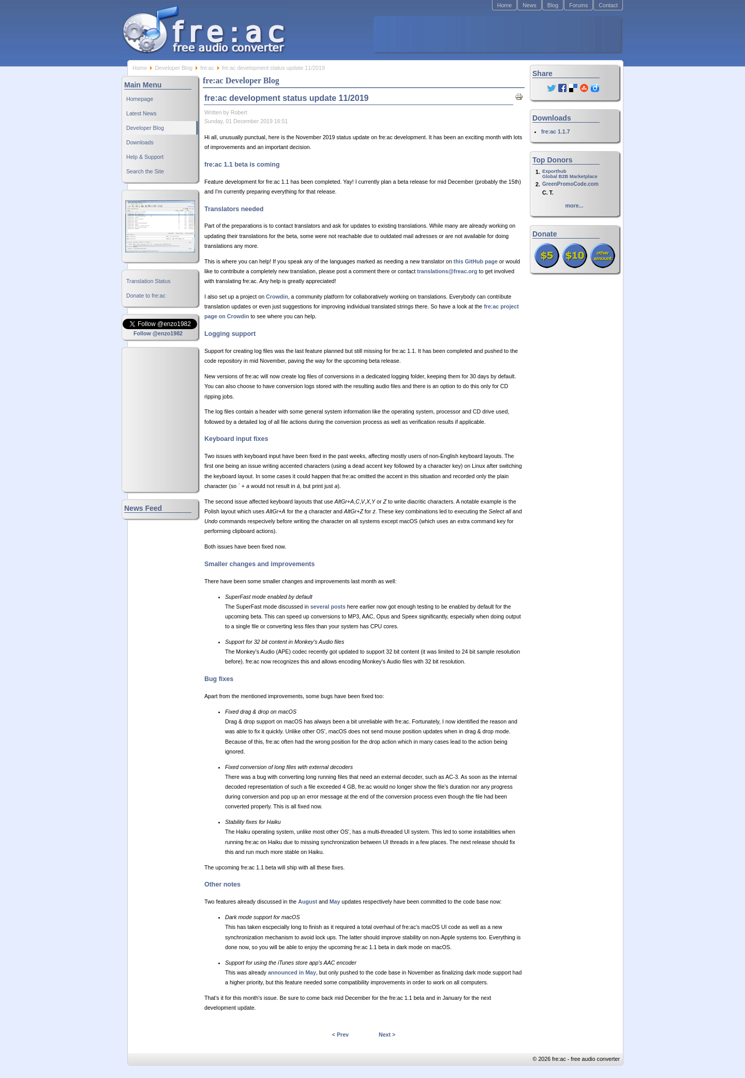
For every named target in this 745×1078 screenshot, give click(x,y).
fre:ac (207, 68)
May (335, 901)
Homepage (139, 99)
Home (504, 5)
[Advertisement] (497, 34)
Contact (608, 5)
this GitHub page (476, 261)
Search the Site (145, 171)
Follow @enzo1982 (158, 333)
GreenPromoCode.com (570, 184)
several (320, 606)
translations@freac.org (447, 271)
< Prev (340, 1034)
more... (574, 205)
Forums (578, 5)
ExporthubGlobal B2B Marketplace (570, 174)
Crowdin (277, 296)
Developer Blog (173, 68)
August (307, 901)
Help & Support (144, 157)
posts (338, 606)
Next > (387, 1034)
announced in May (292, 972)
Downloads (140, 142)
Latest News (141, 113)
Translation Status (148, 281)
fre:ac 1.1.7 (555, 131)
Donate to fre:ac (146, 295)
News (530, 5)
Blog (552, 5)
